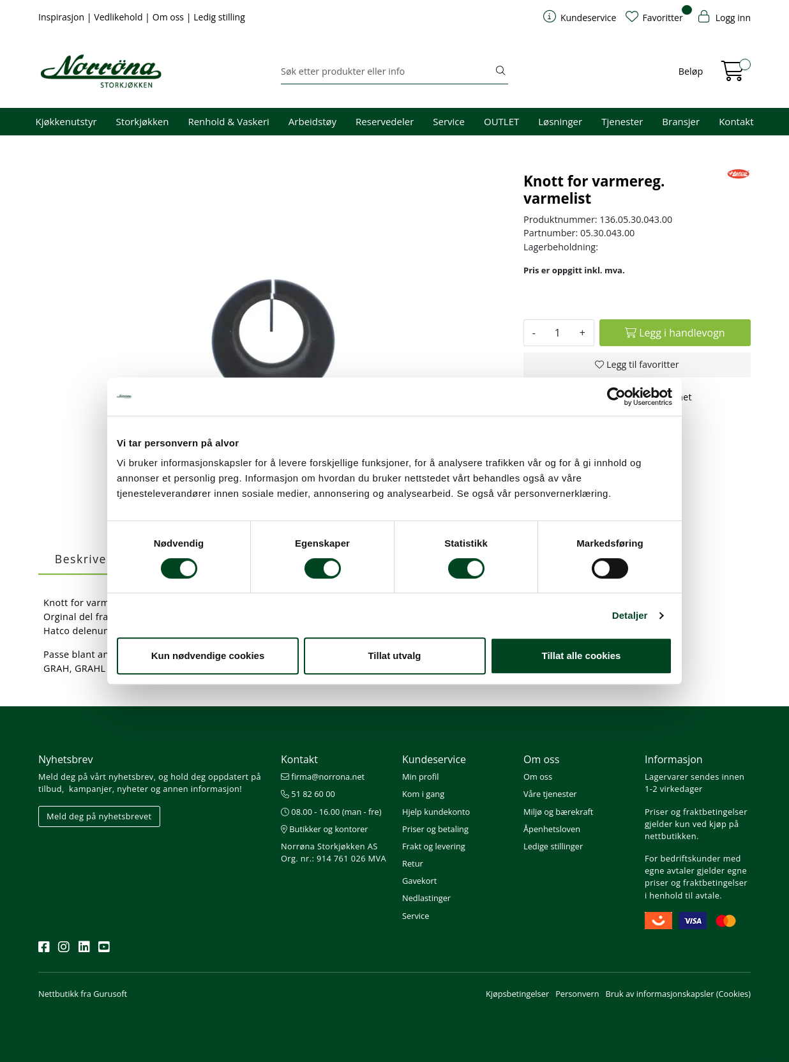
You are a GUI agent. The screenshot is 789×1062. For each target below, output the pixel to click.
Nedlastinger (426, 898)
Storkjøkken (142, 121)
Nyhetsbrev (65, 759)
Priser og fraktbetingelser (696, 811)
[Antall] (557, 332)
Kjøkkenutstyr (66, 121)
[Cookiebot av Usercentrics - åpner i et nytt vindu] (616, 396)
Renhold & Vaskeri (228, 121)
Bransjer (681, 121)
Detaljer (630, 615)
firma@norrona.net (322, 776)
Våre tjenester (550, 794)
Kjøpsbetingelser (517, 993)
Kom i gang (423, 794)
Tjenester (622, 121)
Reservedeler (385, 121)
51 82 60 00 (308, 794)
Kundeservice (434, 759)
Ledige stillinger (553, 846)
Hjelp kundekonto (436, 811)
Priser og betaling (435, 829)
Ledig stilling (219, 17)
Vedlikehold (119, 17)
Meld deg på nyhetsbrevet (99, 816)
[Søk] (387, 71)
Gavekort (419, 880)
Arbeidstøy (312, 121)
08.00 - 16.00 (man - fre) (331, 811)
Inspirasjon (62, 17)
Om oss (169, 17)
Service (449, 121)
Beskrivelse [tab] (89, 558)
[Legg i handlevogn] (675, 332)
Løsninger (560, 121)
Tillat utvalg (394, 655)
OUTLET (501, 121)
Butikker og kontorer (324, 829)
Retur (412, 863)
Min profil (420, 776)
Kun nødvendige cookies (208, 655)
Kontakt (736, 121)
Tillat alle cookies (581, 655)
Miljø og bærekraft (558, 811)
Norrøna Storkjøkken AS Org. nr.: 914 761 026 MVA (333, 852)
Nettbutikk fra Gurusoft (82, 993)
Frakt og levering (433, 846)
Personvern (577, 993)
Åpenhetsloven (551, 829)
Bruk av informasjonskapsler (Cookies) (678, 993)
